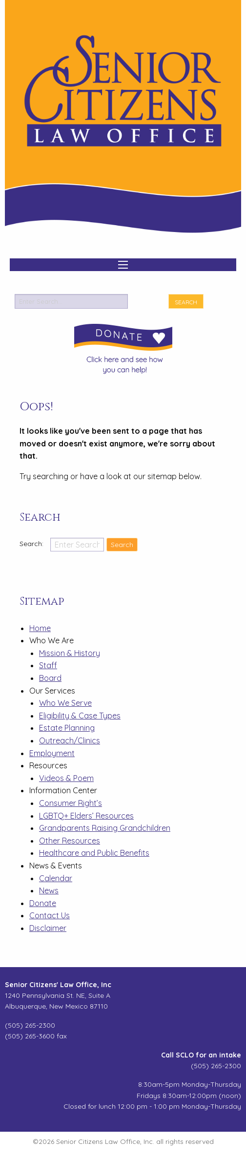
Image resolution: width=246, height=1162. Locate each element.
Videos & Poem (66, 778)
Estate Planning (67, 728)
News (49, 890)
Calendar (55, 878)
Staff (48, 665)
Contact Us (49, 915)
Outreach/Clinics (69, 740)
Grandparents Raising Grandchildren (104, 828)
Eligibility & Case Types (80, 715)
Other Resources (69, 840)
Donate (42, 903)
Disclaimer (47, 928)
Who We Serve (65, 703)
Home (40, 628)
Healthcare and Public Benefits (94, 853)
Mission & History (69, 653)
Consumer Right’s (70, 803)
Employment (52, 753)
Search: (32, 543)
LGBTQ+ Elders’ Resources (86, 816)
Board (50, 678)
